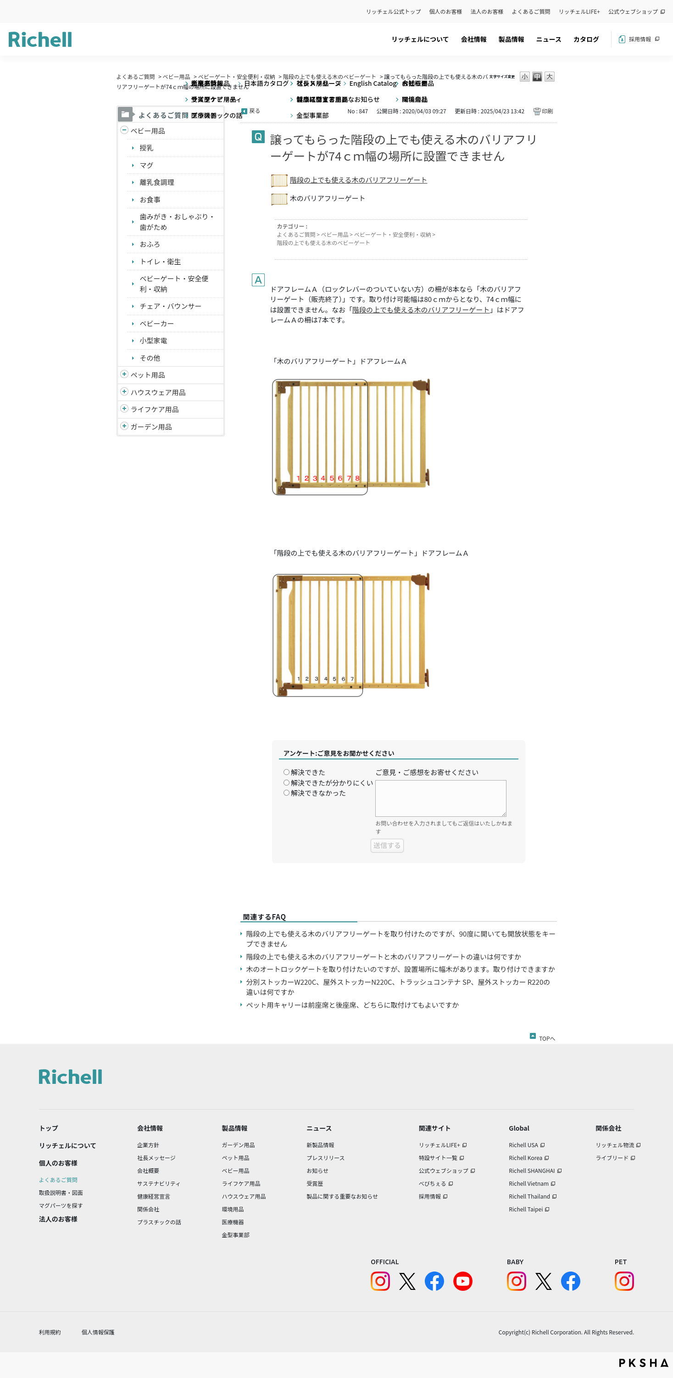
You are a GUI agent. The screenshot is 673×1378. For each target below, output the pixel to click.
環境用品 (233, 1209)
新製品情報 (320, 1145)
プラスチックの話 (159, 1222)
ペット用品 (148, 374)
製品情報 (511, 39)
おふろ (150, 244)
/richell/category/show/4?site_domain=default (124, 375)
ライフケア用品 (155, 409)
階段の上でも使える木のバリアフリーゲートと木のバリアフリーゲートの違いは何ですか (384, 956)
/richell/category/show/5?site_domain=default (124, 131)
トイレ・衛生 (160, 261)
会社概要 (148, 1170)
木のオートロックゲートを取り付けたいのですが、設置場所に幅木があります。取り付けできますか (400, 969)
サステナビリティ (159, 1183)
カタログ (586, 39)
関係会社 (148, 1209)
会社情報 (474, 39)
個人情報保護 (98, 1332)
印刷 (547, 111)
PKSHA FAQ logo (643, 1363)
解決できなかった (318, 793)
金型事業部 (235, 1235)
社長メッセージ (156, 1157)
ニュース (549, 39)
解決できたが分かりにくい (332, 782)
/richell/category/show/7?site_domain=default (124, 392)
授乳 (147, 147)
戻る (255, 110)
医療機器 (233, 1222)
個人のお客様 (445, 11)
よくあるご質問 (531, 11)
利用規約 (50, 1332)
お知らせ (317, 1170)
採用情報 (640, 39)
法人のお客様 (487, 11)
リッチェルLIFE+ (579, 11)
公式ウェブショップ (633, 11)
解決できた (308, 772)
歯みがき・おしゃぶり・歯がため (178, 222)
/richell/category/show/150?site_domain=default (124, 427)
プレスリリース (325, 1157)
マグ (147, 165)
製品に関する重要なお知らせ (342, 1196)
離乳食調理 (157, 182)
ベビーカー (157, 323)
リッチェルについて (420, 39)
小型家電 (153, 340)
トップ (48, 1128)
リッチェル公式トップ (393, 11)
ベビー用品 (176, 76)
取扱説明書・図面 (61, 1192)
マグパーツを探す (61, 1205)
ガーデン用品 (151, 426)
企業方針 (148, 1145)
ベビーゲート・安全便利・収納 (236, 76)
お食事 (150, 199)
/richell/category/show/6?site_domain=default (124, 409)
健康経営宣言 (153, 1196)
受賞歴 (314, 1183)
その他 (150, 358)
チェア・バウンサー (171, 306)
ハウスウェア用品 (158, 392)
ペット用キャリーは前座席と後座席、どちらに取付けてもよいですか (352, 1005)
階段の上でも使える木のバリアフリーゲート (359, 179)
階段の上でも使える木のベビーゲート (330, 76)
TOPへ (547, 1036)
